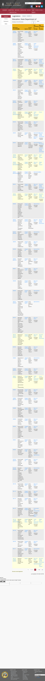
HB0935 (14, 426)
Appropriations (36, 132)
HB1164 (14, 530)
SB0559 (14, 173)
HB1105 (14, 483)
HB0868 (14, 369)
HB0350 (14, 121)
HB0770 (14, 334)
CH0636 (14, 520)
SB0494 (14, 233)
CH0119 (14, 335)
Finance (40, 112)
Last (42, 569)
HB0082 (14, 43)
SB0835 (14, 302)
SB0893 (14, 561)
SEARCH (33, 12)
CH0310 (14, 113)
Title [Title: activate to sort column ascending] (19, 29)
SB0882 (14, 469)
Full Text (6, 18)
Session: (24, 16)
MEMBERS (4, 10)
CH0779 (14, 195)
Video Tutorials (25, 679)
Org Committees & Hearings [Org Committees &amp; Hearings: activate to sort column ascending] (36, 27)
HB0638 (14, 280)
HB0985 (14, 449)
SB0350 (14, 164)
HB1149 (14, 519)
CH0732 (14, 163)
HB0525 (14, 194)
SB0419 (14, 260)
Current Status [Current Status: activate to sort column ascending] (30, 28)
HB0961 (14, 439)
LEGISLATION (23, 10)
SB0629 (14, 221)
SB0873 (14, 370)
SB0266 (14, 102)
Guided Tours (25, 671)
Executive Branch (14, 671)
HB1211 (14, 548)
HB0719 (14, 301)
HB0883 (14, 398)
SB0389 (14, 32)
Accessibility (25, 676)
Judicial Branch (13, 672)
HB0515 (14, 184)
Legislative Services (34, 0)
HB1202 (14, 541)
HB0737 (14, 317)
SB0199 (14, 60)
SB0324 (14, 157)
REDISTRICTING (13, 12)
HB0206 (14, 69)
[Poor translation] (3, 581)
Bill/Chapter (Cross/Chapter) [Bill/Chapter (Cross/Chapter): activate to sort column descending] (15, 28)
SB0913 (14, 337)
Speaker (26, 558)
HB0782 (14, 347)
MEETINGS (17, 10)
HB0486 (14, 154)
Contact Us (25, 672)
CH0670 (14, 70)
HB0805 (14, 358)
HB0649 (14, 290)
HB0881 (14, 389)
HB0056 (14, 31)
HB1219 (14, 558)
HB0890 (14, 419)
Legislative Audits (40, 0)
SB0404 (14, 114)
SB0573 (14, 460)
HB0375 (14, 132)
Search (27, 3)
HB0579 (14, 232)
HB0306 (14, 101)
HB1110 (14, 491)
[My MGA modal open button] (39, 6)
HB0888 (14, 408)
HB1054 (14, 459)
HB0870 (14, 376)
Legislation (6, 16)
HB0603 (14, 258)
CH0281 (14, 377)
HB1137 (14, 508)
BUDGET (29, 10)
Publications (6, 21)
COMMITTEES (11, 10)
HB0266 (14, 80)
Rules (40, 172)
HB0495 (14, 162)
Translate (37, 677)
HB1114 (14, 498)
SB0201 (14, 44)
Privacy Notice (25, 678)
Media (6, 23)
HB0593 (14, 241)
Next (39, 569)
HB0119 (14, 59)
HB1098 (14, 468)
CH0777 (14, 156)
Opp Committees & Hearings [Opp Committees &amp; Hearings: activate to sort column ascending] (41, 27)
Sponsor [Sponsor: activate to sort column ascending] (26, 29)
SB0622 (14, 521)
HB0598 (14, 249)
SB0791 (14, 399)
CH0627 (14, 559)
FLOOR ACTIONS (39, 10)
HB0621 (14, 268)
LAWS (33, 10)
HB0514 (14, 172)
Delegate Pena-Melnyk (26, 520)
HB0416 (14, 142)
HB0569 (14, 203)
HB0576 (14, 219)
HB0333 (14, 112)
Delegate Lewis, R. (26, 469)
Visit (23, 673)
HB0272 (14, 90)
